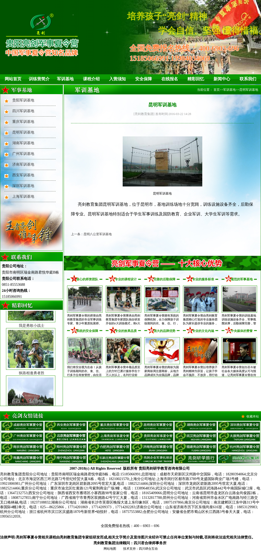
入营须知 (117, 79)
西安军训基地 (23, 175)
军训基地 (65, 79)
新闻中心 (221, 79)
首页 (216, 90)
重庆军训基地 (23, 122)
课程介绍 (91, 79)
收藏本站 (252, 416)
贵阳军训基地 (23, 100)
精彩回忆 (195, 79)
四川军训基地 (23, 111)
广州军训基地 (23, 154)
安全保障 (143, 79)
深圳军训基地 (23, 186)
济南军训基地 (23, 164)
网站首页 (13, 79)
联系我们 (248, 79)
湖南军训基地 (23, 143)
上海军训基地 (23, 196)
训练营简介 (39, 79)
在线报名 (169, 79)
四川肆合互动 (148, 548)
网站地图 (110, 548)
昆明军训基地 (23, 132)
